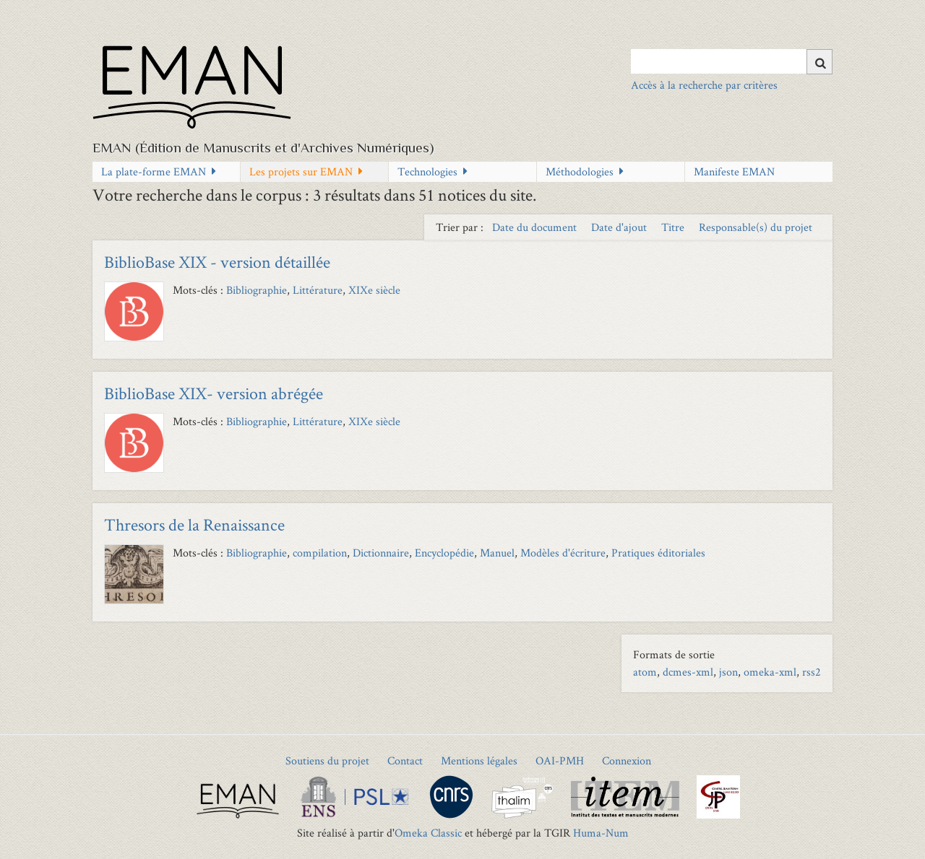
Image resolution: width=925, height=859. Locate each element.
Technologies (427, 171)
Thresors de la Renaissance (194, 524)
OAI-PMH (559, 760)
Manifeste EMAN (734, 171)
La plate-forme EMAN (153, 171)
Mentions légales (479, 760)
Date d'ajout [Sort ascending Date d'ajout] (620, 227)
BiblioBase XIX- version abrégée (213, 393)
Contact (405, 760)
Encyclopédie (444, 552)
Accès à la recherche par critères (704, 84)
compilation (320, 552)
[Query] (731, 61)
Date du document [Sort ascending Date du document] (536, 227)
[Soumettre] (819, 61)
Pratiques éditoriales (658, 552)
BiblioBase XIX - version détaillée (217, 261)
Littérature (318, 289)
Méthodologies (580, 171)
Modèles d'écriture (563, 552)
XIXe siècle (374, 289)
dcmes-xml (688, 671)
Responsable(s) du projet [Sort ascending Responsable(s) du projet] (755, 227)
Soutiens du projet (327, 760)
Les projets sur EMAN (301, 171)
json (728, 671)
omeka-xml (770, 671)
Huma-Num (601, 832)
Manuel (497, 552)
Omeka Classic (428, 832)
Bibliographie (256, 289)
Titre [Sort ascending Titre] (674, 227)
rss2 (811, 671)
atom (645, 671)
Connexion (626, 760)
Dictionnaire (381, 552)
